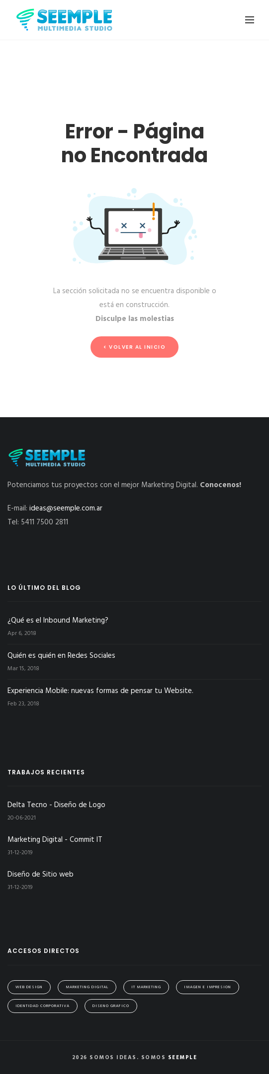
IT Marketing (146, 987)
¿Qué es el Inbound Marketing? (57, 621)
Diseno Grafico (110, 1006)
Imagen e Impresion (207, 987)
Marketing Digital (87, 987)
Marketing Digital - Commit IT (54, 840)
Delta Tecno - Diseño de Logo (56, 805)
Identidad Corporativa (42, 1006)
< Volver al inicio (134, 347)
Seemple (182, 1057)
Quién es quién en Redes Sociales (61, 656)
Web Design (29, 987)
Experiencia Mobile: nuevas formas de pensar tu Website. (100, 691)
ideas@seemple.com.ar (65, 508)
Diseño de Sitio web (40, 875)
